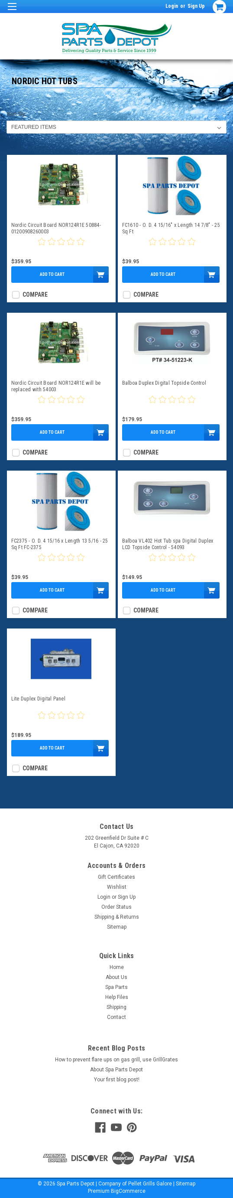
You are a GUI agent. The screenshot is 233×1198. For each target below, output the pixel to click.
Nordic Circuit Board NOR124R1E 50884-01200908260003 (56, 228)
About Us (116, 977)
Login (171, 6)
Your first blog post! (116, 1080)
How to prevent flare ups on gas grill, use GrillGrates (116, 1060)
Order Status (116, 907)
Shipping (116, 1007)
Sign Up (196, 6)
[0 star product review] (61, 247)
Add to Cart (52, 274)
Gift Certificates (116, 877)
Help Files (116, 997)
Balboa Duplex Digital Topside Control (164, 383)
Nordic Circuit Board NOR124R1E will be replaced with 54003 (56, 386)
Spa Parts (116, 987)
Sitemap (116, 927)
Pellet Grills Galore (150, 1184)
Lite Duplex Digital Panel (38, 699)
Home (117, 967)
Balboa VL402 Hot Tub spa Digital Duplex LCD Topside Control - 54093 (168, 544)
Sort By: (16, 114)
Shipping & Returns (116, 917)
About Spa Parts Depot (116, 1070)
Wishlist (116, 887)
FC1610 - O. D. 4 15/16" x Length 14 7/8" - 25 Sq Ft (171, 228)
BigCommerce (128, 1191)
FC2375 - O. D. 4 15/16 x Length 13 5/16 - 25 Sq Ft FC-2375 (59, 544)
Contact (116, 1017)
